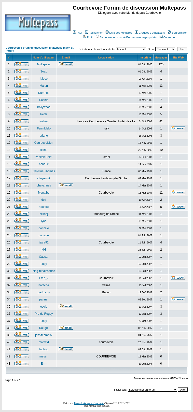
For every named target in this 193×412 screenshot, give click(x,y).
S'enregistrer (177, 32)
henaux (43, 164)
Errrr (44, 363)
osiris (43, 150)
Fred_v (43, 278)
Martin (44, 85)
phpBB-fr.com (103, 406)
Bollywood (44, 107)
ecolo (43, 306)
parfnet (43, 299)
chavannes (44, 185)
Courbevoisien (43, 142)
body (44, 321)
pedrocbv (44, 292)
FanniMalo (44, 128)
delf (43, 199)
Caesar (44, 256)
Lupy (44, 264)
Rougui (43, 328)
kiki (44, 249)
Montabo (44, 192)
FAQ (77, 32)
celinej (44, 214)
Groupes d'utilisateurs (150, 32)
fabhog (43, 349)
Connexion (168, 37)
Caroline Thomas (44, 171)
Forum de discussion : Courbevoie (89, 403)
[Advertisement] (130, 21)
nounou (44, 207)
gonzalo (44, 228)
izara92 (43, 242)
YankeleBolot (43, 157)
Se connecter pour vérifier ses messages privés (126, 37)
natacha (44, 285)
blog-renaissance (43, 271)
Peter (43, 114)
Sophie (43, 100)
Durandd (43, 93)
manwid (44, 342)
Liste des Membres (119, 32)
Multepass (44, 64)
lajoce (43, 78)
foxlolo (44, 121)
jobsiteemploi (43, 335)
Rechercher (94, 32)
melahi (43, 356)
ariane (44, 135)
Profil (88, 37)
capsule (44, 235)
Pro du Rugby (44, 313)
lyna (43, 221)
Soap (43, 71)
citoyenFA (43, 178)
